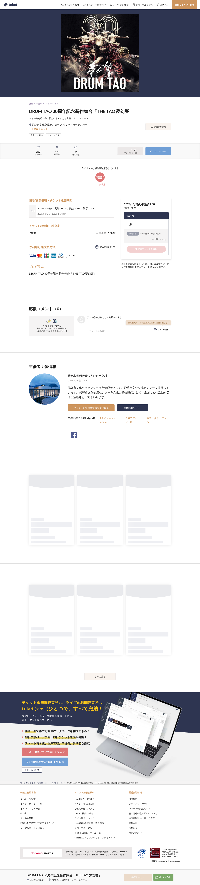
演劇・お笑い (35, 103)
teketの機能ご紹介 (84, 813)
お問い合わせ (135, 832)
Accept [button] (178, 869)
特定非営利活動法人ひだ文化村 (87, 376)
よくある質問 (26, 818)
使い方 (23, 813)
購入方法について (107, 247)
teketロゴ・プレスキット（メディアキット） (97, 837)
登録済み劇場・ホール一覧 (88, 832)
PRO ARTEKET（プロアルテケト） (37, 823)
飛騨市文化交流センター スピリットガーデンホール (77, 879)
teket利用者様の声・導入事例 (89, 823)
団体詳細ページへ (132, 407)
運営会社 (133, 823)
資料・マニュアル (83, 828)
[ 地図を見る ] (39, 128)
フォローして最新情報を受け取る (91, 407)
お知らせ (133, 828)
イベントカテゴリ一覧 (31, 803)
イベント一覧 (56, 783)
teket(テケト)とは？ (84, 799)
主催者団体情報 (158, 126)
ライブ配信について (84, 818)
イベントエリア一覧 (30, 808)
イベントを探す (28, 799)
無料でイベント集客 (184, 4)
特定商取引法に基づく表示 (142, 818)
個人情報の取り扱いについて (143, 813)
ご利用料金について (84, 808)
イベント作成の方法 (84, 803)
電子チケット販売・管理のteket (33, 783)
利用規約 (133, 799)
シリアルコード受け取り (32, 828)
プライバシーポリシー (139, 803)
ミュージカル (52, 103)
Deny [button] (162, 869)
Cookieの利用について (140, 808)
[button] (15, 873)
